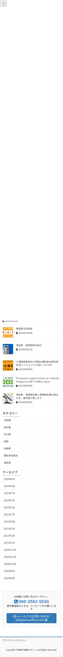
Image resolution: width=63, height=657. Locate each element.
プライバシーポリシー (14, 640)
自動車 (7, 448)
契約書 (7, 427)
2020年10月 (10, 564)
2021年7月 (9, 514)
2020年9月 (9, 571)
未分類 (7, 434)
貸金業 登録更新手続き (29, 345)
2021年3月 (9, 528)
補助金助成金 (11, 455)
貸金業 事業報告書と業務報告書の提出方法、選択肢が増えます (37, 396)
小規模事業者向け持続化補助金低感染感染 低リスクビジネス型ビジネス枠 (37, 363)
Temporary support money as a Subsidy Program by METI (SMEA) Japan (37, 379)
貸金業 (7, 462)
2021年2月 (9, 535)
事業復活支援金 (24, 328)
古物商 (7, 420)
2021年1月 (9, 542)
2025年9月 (9, 486)
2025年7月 (9, 493)
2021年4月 (9, 521)
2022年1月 (9, 507)
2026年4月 (9, 479)
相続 (6, 441)
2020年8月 (9, 578)
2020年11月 (10, 556)
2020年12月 (10, 549)
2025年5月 (9, 500)
